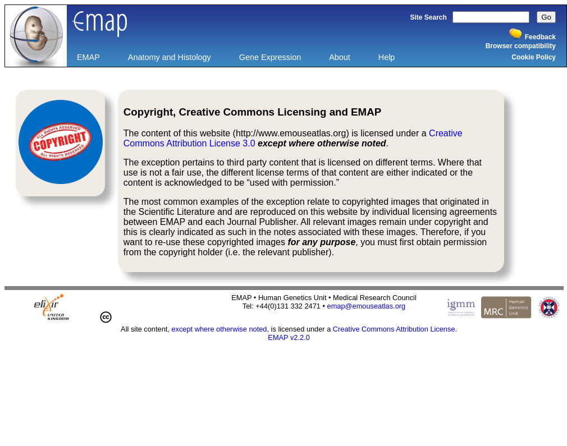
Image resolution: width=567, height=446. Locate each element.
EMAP (88, 57)
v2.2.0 (300, 337)
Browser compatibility (521, 46)
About (339, 57)
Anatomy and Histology (169, 57)
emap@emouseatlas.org (366, 306)
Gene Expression (270, 57)
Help (386, 57)
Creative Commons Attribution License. (395, 329)
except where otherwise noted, (220, 329)
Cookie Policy (533, 57)
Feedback (540, 37)
